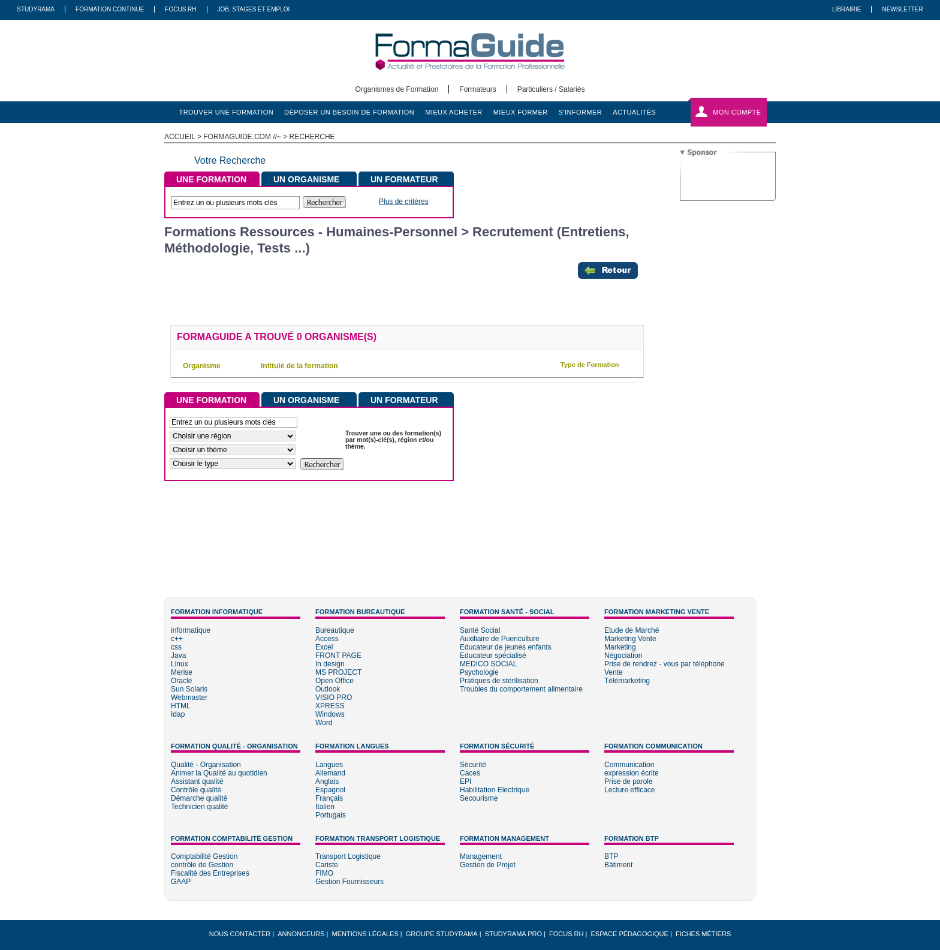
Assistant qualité (197, 781)
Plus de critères (404, 201)
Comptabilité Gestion (204, 856)
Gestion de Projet (488, 865)
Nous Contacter (239, 933)
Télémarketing (627, 681)
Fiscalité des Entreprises (210, 873)
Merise (181, 672)
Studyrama (36, 9)
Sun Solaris (189, 689)
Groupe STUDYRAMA (442, 933)
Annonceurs (301, 933)
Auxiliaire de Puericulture (500, 639)
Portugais (330, 815)
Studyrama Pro (513, 933)
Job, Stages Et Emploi (254, 9)
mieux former (520, 112)
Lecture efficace (629, 790)
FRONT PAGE (338, 655)
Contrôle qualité (196, 790)
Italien (325, 806)
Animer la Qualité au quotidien (219, 773)
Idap (178, 714)
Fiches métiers (703, 933)
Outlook (327, 689)
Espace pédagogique (629, 933)
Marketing (620, 647)
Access (327, 639)
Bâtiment (618, 865)
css (176, 647)
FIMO (324, 873)
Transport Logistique (348, 856)
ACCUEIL (179, 137)
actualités (634, 112)
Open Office (334, 681)
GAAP (181, 881)
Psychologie (479, 672)
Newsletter (902, 9)
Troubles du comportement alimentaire (521, 689)
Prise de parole (628, 781)
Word (323, 722)
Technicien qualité (199, 806)
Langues (329, 764)
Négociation (623, 655)
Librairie (846, 9)
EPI (465, 781)
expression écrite (631, 773)
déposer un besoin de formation (349, 112)
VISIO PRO (333, 697)
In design (330, 664)
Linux (179, 664)
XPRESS (330, 706)
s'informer (580, 112)
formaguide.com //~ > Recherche (269, 137)
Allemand (330, 773)
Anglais (327, 781)
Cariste (326, 865)
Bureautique (334, 630)
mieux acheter (454, 112)
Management (481, 856)
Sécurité (473, 764)
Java (178, 655)
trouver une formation (226, 112)
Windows (330, 714)
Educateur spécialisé (493, 655)
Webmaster (189, 697)
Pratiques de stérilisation (499, 681)
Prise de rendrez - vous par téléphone (664, 664)
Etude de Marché (631, 630)
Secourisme (479, 798)
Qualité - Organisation (206, 764)
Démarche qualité (199, 798)
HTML (181, 706)
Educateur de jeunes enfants (506, 647)
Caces (470, 773)
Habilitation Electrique (494, 790)
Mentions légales (365, 933)
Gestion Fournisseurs (349, 881)
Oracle (181, 681)
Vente (613, 672)
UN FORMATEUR (404, 179)
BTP (611, 856)
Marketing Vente (630, 639)
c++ (177, 639)
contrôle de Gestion (202, 865)
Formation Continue (110, 9)
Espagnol (330, 790)
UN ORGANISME (306, 179)
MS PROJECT (338, 672)
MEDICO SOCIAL (488, 664)
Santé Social (480, 630)
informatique (190, 630)
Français (329, 798)
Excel (324, 647)
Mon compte (737, 112)
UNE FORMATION (211, 179)
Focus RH (180, 9)
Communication (629, 764)
